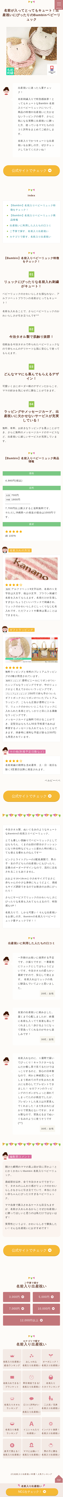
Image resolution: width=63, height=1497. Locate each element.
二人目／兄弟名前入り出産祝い (51, 1402)
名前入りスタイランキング (51, 1381)
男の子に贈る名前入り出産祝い (51, 1449)
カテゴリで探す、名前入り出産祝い (30, 236)
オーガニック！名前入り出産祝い (51, 1360)
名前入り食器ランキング (12, 1427)
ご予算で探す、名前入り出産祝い (29, 231)
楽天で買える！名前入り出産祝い (12, 1449)
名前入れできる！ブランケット (12, 1381)
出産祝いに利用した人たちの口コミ (30, 225)
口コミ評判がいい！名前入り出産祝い (32, 1404)
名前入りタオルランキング (12, 1402)
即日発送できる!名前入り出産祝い (32, 1381)
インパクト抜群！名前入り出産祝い (51, 1427)
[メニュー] (59, 4)
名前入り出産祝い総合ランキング (12, 1360)
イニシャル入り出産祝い (31, 1427)
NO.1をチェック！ (32, 1491)
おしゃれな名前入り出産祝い (32, 1360)
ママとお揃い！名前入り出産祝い (32, 1449)
